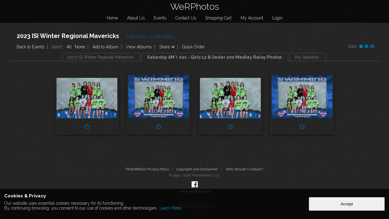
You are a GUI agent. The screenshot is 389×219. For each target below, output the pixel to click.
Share (166, 46)
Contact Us (185, 18)
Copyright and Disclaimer (197, 169)
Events (160, 18)
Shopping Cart (218, 18)
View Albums (139, 46)
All (69, 46)
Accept (346, 204)
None (80, 46)
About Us (136, 18)
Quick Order (193, 46)
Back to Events (30, 46)
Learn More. (171, 208)
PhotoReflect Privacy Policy (147, 169)
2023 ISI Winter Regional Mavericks (68, 36)
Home (112, 18)
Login (277, 18)
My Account (252, 18)
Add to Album (105, 46)
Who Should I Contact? (244, 169)
